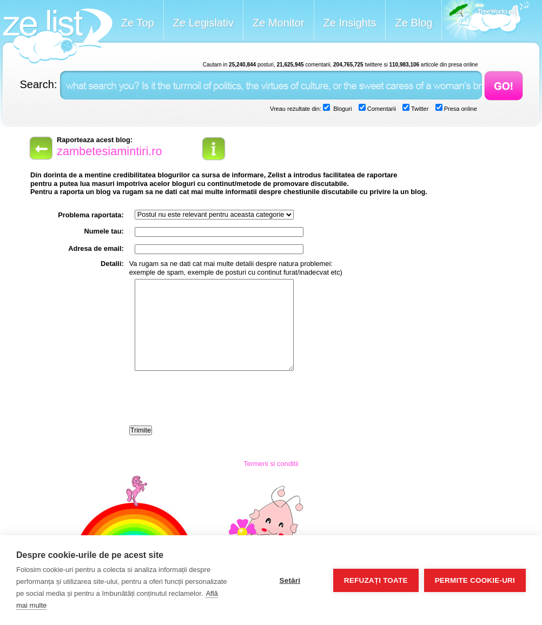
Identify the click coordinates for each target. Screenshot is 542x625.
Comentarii (381, 108)
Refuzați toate (376, 580)
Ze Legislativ (203, 23)
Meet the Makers (486, 21)
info (213, 148)
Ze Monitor (279, 23)
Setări (289, 580)
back (40, 148)
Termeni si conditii (271, 464)
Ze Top (137, 23)
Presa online (459, 108)
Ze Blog (413, 23)
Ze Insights (349, 23)
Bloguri (342, 108)
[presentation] (211, 399)
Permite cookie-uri (475, 580)
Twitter (418, 108)
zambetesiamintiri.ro (109, 151)
